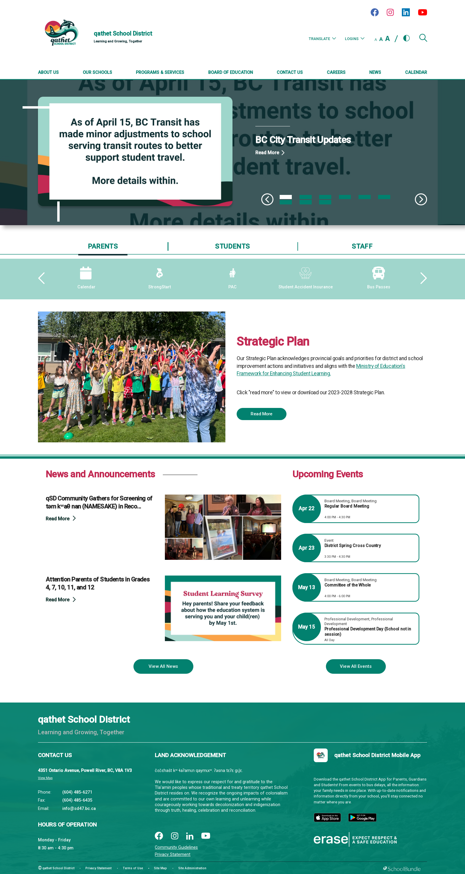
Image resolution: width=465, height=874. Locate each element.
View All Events (356, 666)
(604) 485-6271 (77, 792)
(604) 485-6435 (77, 800)
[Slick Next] (421, 199)
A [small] (376, 39)
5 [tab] (365, 197)
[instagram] (174, 836)
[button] (423, 40)
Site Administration (192, 868)
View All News (163, 666)
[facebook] (159, 836)
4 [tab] (345, 197)
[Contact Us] (290, 73)
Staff (362, 246)
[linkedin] (189, 836)
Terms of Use (133, 868)
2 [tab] (306, 197)
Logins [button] (354, 38)
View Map (45, 778)
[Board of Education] (230, 73)
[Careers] (336, 73)
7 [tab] (286, 202)
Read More (267, 153)
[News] (375, 73)
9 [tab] (325, 202)
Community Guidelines (176, 847)
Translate (322, 38)
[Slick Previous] (267, 199)
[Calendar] (416, 73)
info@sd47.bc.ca (79, 808)
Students (232, 246)
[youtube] (205, 836)
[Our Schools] (97, 73)
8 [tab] (306, 202)
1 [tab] (286, 197)
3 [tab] (325, 197)
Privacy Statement (172, 854)
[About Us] (48, 73)
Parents (103, 246)
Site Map (160, 868)
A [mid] (381, 39)
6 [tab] (384, 197)
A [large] (387, 38)
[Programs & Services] (160, 73)
